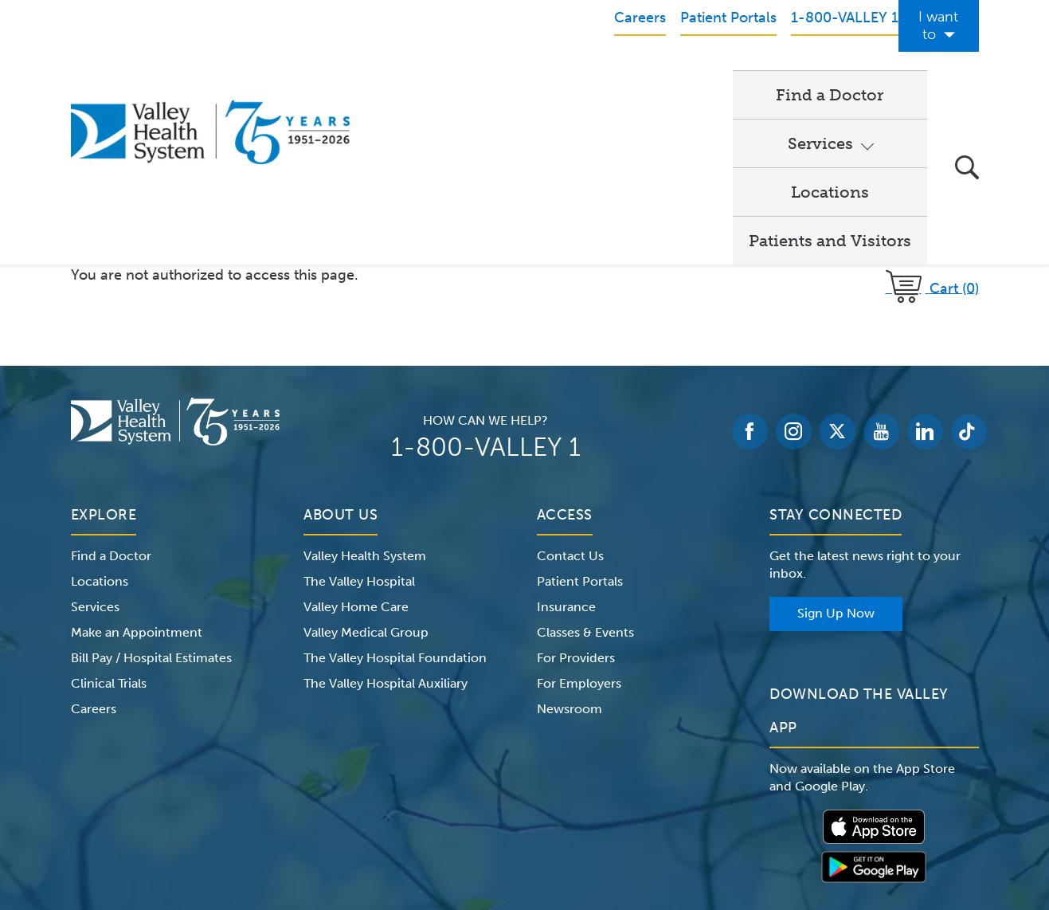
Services (555, 76)
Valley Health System (364, 391)
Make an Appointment (136, 468)
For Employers (579, 519)
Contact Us (570, 391)
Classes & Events (585, 468)
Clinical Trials (109, 519)
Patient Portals (580, 417)
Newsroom (569, 544)
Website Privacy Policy (471, 809)
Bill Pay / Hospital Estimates (151, 493)
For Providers (576, 493)
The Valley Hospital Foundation (395, 493)
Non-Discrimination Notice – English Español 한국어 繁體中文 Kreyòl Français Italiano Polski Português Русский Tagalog (525, 829)
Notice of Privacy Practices (231, 809)
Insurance (566, 442)
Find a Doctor (437, 76)
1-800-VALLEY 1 (486, 283)
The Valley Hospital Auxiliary (385, 519)
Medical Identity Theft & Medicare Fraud (659, 809)
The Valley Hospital (359, 417)
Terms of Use (357, 809)
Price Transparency (838, 809)
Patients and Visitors (830, 76)
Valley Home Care (356, 442)
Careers (93, 544)
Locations (678, 76)
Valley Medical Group (366, 468)
